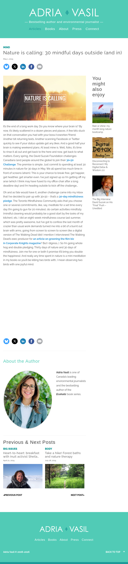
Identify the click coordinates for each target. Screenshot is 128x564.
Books (50, 29)
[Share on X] (15, 69)
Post (12, 495)
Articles (35, 29)
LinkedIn (118, 6)
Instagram (123, 6)
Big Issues (10, 448)
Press (77, 29)
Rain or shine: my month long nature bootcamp (102, 129)
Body (48, 448)
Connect (92, 29)
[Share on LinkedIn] (23, 69)
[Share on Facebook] (31, 69)
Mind (6, 47)
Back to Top (113, 552)
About (63, 29)
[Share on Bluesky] (6, 69)
